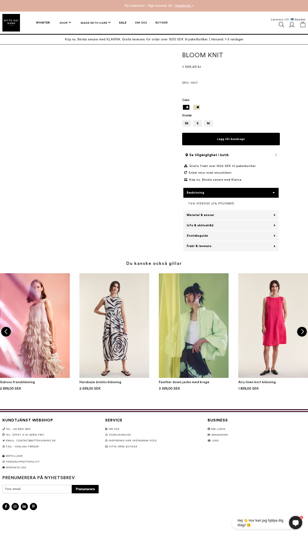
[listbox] (231, 108)
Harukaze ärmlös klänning (100, 382)
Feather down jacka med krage (184, 382)
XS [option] (186, 123)
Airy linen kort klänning (257, 382)
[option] (186, 107)
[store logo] (11, 23)
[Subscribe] (85, 489)
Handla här (183, 5)
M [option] (208, 123)
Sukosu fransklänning (17, 382)
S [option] (198, 123)
